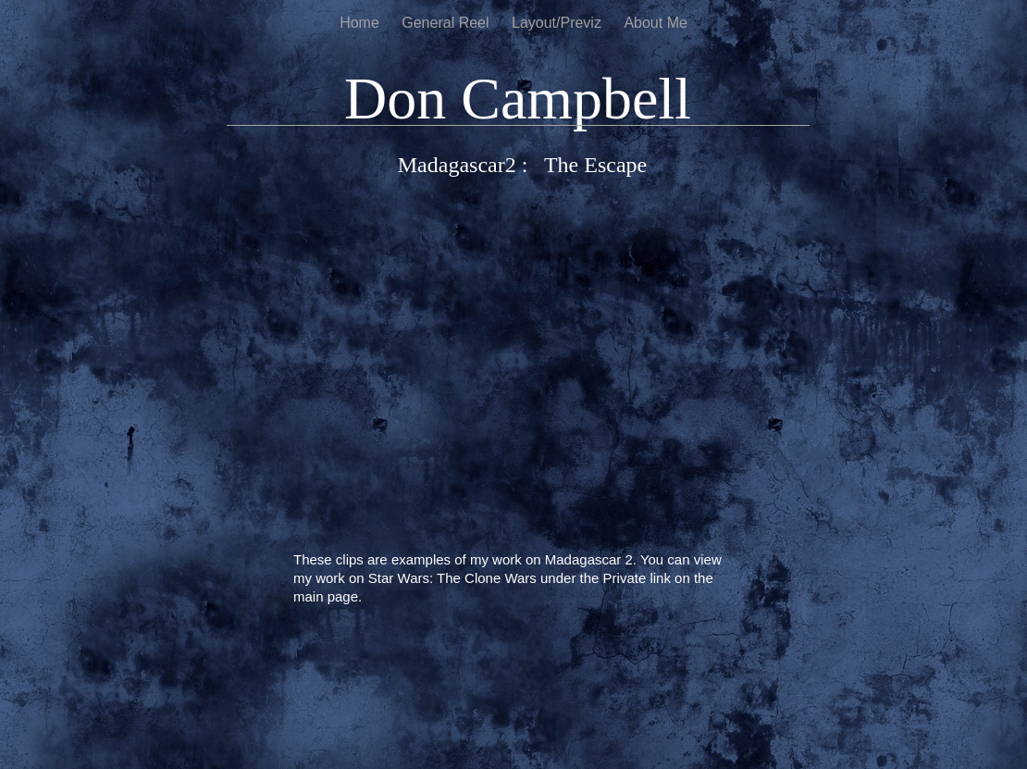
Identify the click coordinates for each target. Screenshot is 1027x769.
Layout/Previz (558, 23)
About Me (655, 23)
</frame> (523, 368)
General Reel (447, 23)
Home (361, 23)
